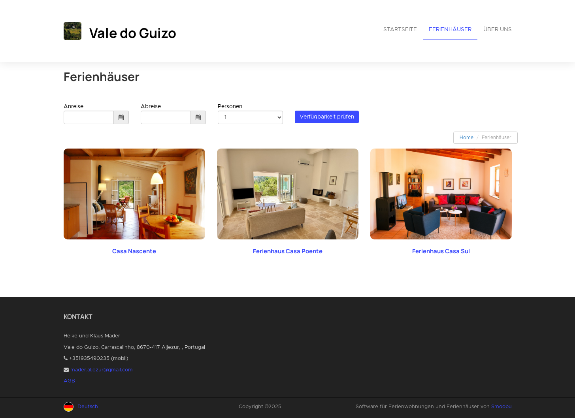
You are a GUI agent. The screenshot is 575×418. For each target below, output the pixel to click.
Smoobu (501, 406)
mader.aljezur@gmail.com (101, 370)
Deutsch (87, 406)
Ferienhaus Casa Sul (441, 251)
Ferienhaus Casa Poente (287, 251)
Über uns (497, 29)
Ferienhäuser (450, 29)
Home (466, 137)
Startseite (400, 29)
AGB (69, 381)
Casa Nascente (134, 251)
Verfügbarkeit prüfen (327, 117)
